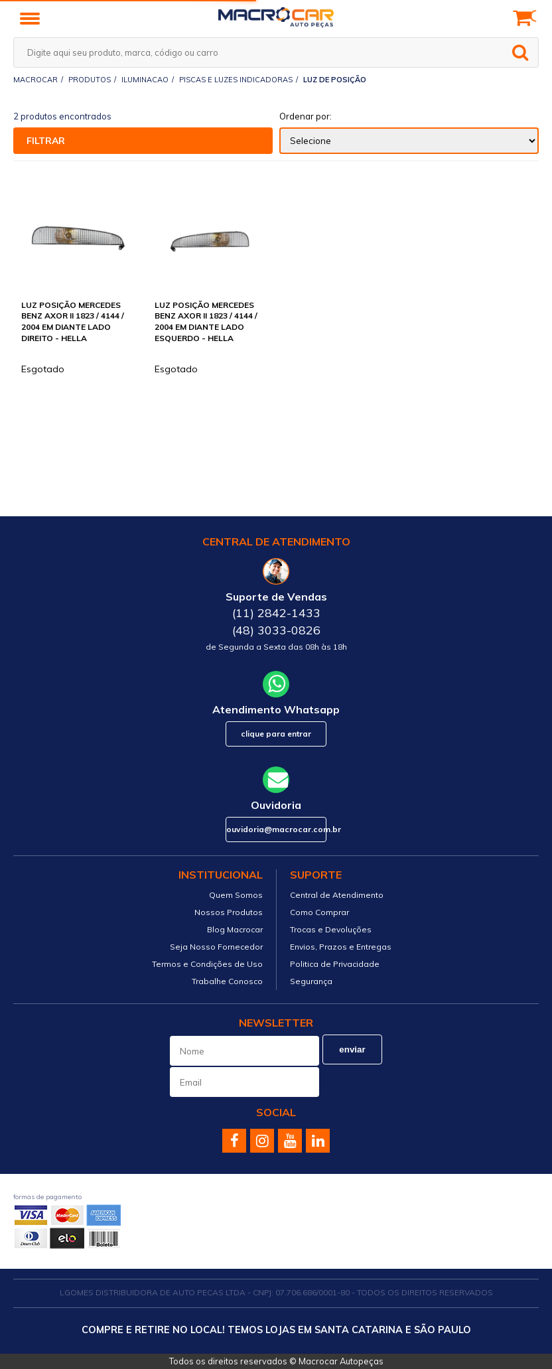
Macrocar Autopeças (341, 1361)
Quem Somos (236, 895)
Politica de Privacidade (335, 964)
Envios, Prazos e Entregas (340, 947)
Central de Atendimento (336, 895)
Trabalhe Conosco (227, 981)
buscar (520, 52)
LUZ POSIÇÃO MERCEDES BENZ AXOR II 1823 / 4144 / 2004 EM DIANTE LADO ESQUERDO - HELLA (206, 321)
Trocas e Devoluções (331, 929)
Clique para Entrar (276, 734)
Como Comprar (319, 912)
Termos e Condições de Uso (207, 964)
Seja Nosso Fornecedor (216, 947)
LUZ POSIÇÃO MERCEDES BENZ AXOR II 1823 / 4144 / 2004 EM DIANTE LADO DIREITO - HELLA (72, 321)
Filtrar (46, 141)
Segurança (311, 981)
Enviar (352, 1049)
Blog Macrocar (235, 929)
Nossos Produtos (228, 912)
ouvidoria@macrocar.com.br (276, 829)
